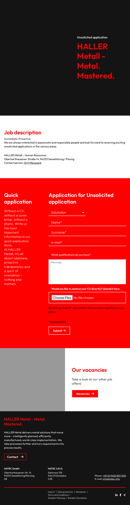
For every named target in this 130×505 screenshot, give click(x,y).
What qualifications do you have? (71, 254)
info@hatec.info (111, 478)
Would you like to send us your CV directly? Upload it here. (86, 288)
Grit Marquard (32, 162)
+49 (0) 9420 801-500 (114, 475)
